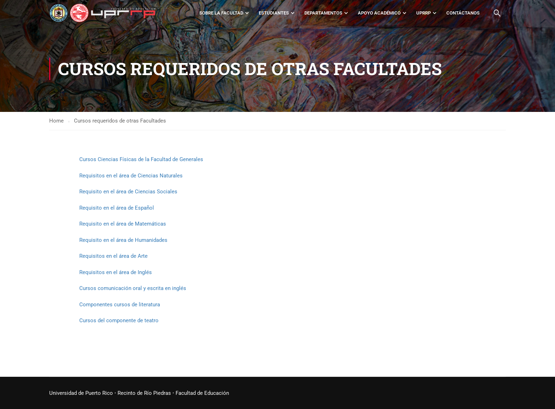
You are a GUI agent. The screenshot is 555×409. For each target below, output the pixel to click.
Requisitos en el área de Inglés (115, 272)
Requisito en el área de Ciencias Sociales (128, 191)
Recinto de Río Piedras (144, 393)
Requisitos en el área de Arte (113, 256)
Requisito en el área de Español (116, 208)
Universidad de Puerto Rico (81, 393)
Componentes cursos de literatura (119, 304)
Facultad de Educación (202, 393)
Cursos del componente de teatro (119, 320)
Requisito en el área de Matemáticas (122, 224)
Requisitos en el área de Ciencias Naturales (131, 175)
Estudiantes (274, 13)
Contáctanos (463, 13)
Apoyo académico (379, 13)
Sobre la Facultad (221, 13)
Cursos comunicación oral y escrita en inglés (132, 288)
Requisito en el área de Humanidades (123, 240)
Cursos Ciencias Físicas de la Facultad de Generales (141, 159)
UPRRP (423, 13)
